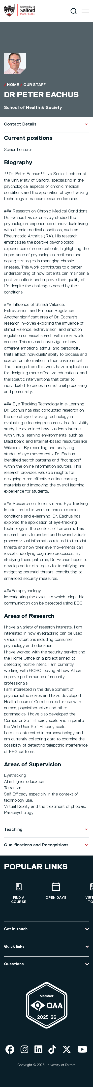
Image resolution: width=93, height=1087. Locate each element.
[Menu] (85, 11)
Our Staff (34, 85)
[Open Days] (55, 891)
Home (13, 85)
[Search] (73, 11)
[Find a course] (18, 893)
